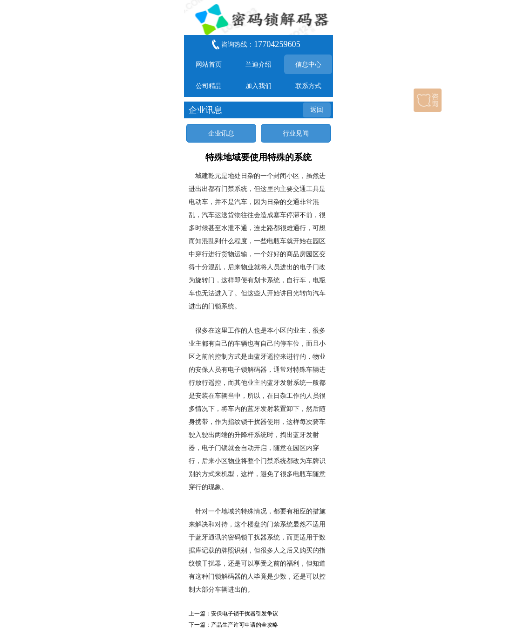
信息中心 (308, 64)
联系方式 (308, 85)
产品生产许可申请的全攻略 (244, 625)
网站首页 (209, 64)
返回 (316, 109)
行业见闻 (296, 133)
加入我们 (258, 85)
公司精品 (209, 85)
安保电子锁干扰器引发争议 (244, 613)
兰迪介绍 (258, 64)
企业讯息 (221, 133)
